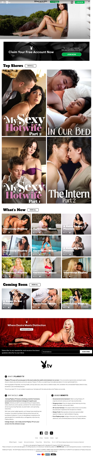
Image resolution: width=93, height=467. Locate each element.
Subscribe (86, 351)
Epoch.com (11, 446)
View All (30, 65)
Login (88, 2)
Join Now (79, 2)
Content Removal (86, 446)
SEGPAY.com (60, 446)
